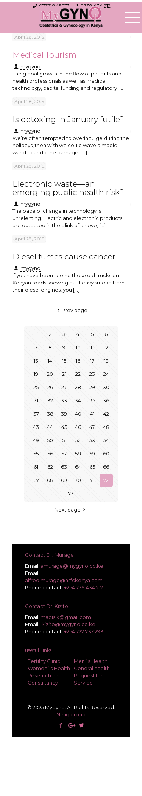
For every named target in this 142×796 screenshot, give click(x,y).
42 (106, 414)
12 (106, 347)
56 (50, 454)
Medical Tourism (44, 55)
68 (50, 480)
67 (36, 480)
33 (64, 400)
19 (36, 374)
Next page (71, 510)
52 (78, 440)
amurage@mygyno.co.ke (72, 566)
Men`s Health (91, 661)
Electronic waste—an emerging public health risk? (68, 188)
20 (50, 374)
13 (36, 361)
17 (92, 361)
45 (64, 427)
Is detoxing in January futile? (68, 119)
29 (92, 387)
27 (64, 387)
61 (36, 467)
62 (50, 467)
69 (64, 480)
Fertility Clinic (44, 661)
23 (92, 374)
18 (106, 361)
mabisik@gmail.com (66, 617)
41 (92, 414)
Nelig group (71, 714)
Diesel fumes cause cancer (63, 256)
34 (78, 400)
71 (92, 480)
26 (50, 387)
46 (78, 427)
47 (92, 427)
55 (36, 454)
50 (50, 440)
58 (78, 454)
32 (50, 400)
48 (106, 427)
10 (78, 347)
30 (106, 387)
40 (78, 414)
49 (36, 440)
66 (106, 467)
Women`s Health (49, 668)
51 (64, 440)
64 (78, 467)
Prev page (71, 310)
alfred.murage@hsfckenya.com (64, 580)
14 (50, 361)
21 (64, 374)
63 (64, 467)
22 (78, 374)
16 (78, 361)
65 (92, 467)
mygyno (30, 268)
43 (36, 427)
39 (64, 414)
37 (36, 414)
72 (106, 480)
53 (92, 440)
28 (78, 387)
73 (71, 493)
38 (50, 414)
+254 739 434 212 (83, 587)
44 (50, 427)
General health (92, 668)
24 (106, 374)
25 (36, 387)
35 (92, 400)
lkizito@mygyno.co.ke (68, 624)
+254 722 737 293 (83, 631)
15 (64, 361)
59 (92, 454)
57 (64, 454)
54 (106, 440)
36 (106, 400)
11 (92, 347)
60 (106, 454)
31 (36, 400)
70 (78, 480)
